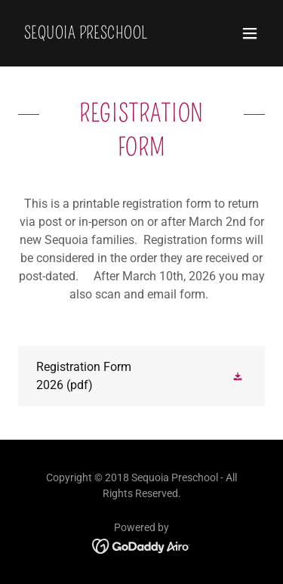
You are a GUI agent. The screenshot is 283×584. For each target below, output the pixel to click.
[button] (250, 33)
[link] (85, 34)
